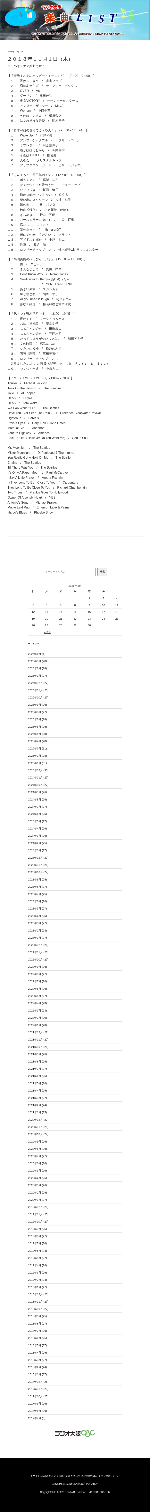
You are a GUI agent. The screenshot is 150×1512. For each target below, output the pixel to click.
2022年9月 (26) (37, 966)
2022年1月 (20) (37, 1025)
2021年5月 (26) (37, 1083)
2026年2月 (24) (37, 668)
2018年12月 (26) (38, 1294)
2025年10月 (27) (38, 697)
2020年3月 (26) (37, 1185)
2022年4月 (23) (37, 1003)
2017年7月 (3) (36, 1418)
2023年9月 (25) (37, 879)
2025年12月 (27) (38, 682)
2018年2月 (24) (37, 1367)
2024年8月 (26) (37, 799)
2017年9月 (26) (37, 1403)
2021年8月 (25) (37, 1061)
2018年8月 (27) (37, 1323)
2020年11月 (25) (38, 1127)
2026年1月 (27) (37, 675)
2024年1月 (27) (37, 850)
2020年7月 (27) (37, 1156)
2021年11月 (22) (38, 1039)
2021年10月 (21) (38, 1046)
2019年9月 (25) (37, 1229)
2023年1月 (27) (37, 937)
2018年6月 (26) (37, 1338)
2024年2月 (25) (37, 843)
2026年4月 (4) (36, 653)
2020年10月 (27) (38, 1134)
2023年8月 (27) (37, 886)
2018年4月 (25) (37, 1352)
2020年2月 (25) (37, 1192)
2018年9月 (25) (37, 1316)
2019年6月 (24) (37, 1250)
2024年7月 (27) (37, 806)
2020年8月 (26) (37, 1148)
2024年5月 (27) (37, 821)
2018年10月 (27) (38, 1309)
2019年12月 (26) (38, 1207)
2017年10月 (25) (38, 1396)
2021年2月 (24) (37, 1105)
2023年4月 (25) (37, 915)
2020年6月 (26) (37, 1163)
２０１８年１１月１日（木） (40, 59)
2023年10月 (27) (38, 872)
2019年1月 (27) (37, 1287)
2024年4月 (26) (37, 828)
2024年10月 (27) (38, 784)
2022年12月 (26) (38, 944)
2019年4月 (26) (37, 1265)
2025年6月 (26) (37, 726)
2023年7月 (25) (37, 894)
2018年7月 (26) (37, 1330)
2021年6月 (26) (37, 1075)
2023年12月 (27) (38, 857)
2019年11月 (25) (38, 1214)
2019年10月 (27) (38, 1221)
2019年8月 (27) (37, 1236)
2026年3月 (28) (37, 661)
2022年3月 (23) (37, 1010)
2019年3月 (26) (37, 1272)
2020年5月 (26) (37, 1170)
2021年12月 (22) (38, 1032)
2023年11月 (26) (38, 864)
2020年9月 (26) (37, 1141)
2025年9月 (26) (37, 704)
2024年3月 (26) (37, 835)
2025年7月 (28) (37, 719)
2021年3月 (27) (37, 1097)
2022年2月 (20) (37, 1017)
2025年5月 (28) (37, 733)
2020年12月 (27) (38, 1119)
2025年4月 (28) (37, 741)
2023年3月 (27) (37, 923)
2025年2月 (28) (37, 755)
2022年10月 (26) (38, 959)
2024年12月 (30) (38, 770)
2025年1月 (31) (37, 763)
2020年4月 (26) (37, 1178)
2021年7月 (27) (37, 1068)
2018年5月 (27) (37, 1345)
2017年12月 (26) (38, 1381)
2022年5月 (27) (37, 995)
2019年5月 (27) (37, 1258)
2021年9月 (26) (37, 1054)
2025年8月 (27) (37, 712)
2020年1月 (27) (37, 1199)
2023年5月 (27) (37, 908)
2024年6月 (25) (37, 813)
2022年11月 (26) (38, 952)
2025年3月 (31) (37, 748)
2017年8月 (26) (37, 1410)
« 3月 (47, 632)
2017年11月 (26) (38, 1389)
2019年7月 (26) (37, 1243)
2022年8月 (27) (37, 974)
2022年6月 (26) (37, 988)
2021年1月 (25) (37, 1112)
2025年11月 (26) (38, 690)
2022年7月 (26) (37, 981)
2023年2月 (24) (37, 930)
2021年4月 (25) (37, 1090)
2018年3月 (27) (37, 1360)
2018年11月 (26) (38, 1301)
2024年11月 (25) (38, 777)
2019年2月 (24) (37, 1279)
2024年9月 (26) (37, 792)
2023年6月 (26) (37, 901)
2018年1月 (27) (37, 1374)
